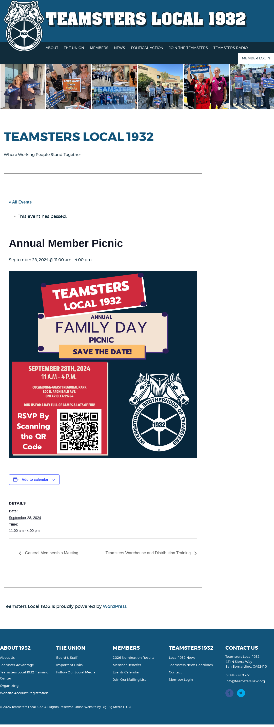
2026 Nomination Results (133, 658)
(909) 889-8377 (237, 675)
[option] (27, 86)
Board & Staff (66, 658)
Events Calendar (126, 672)
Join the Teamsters (188, 48)
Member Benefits (127, 665)
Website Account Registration (24, 693)
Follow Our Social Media (75, 672)
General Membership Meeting (51, 553)
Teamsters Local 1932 (146, 18)
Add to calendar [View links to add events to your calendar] (35, 480)
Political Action (147, 48)
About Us (7, 658)
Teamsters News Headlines (191, 665)
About (52, 48)
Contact (175, 672)
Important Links (69, 665)
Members (99, 48)
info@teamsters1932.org (245, 681)
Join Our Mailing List (129, 679)
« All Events (20, 202)
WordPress (115, 606)
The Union (74, 48)
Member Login (256, 58)
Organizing (9, 686)
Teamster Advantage (17, 665)
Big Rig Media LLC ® (116, 707)
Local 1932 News (182, 658)
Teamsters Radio (230, 48)
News (119, 48)
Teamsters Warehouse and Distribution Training (149, 553)
